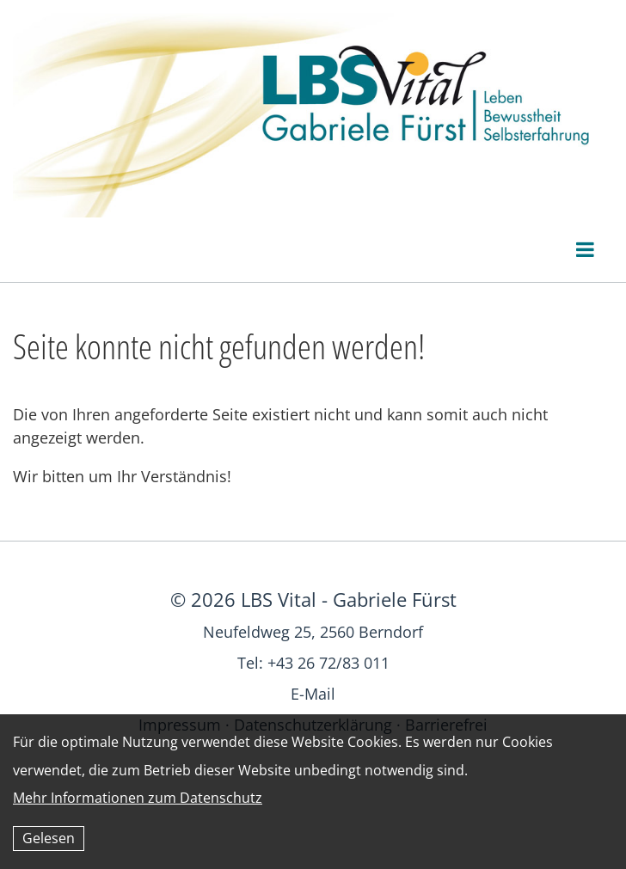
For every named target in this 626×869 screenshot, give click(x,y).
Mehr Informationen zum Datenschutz (137, 797)
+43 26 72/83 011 (328, 662)
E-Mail (313, 693)
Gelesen (48, 838)
